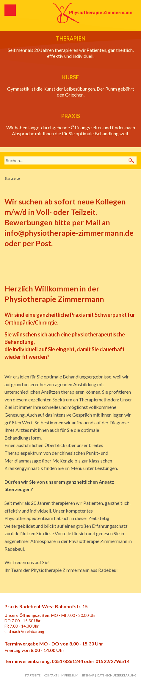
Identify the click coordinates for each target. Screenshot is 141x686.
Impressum (69, 675)
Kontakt (50, 675)
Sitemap (88, 675)
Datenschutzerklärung (117, 675)
